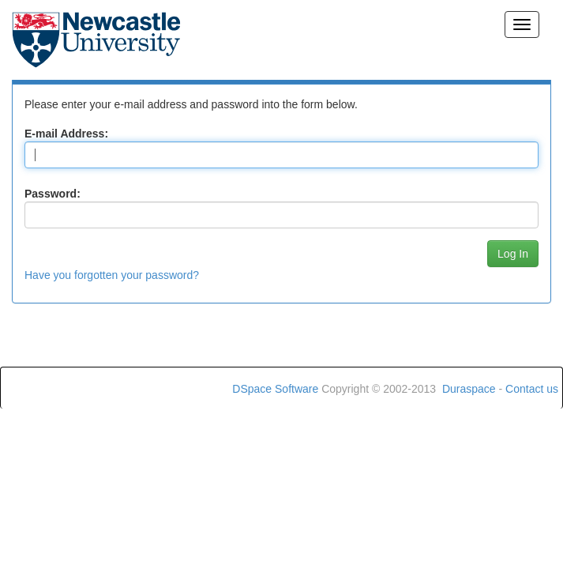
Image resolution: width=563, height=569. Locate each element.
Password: (52, 193)
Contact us (531, 388)
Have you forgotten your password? (111, 275)
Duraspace (469, 388)
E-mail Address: (66, 133)
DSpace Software (275, 388)
